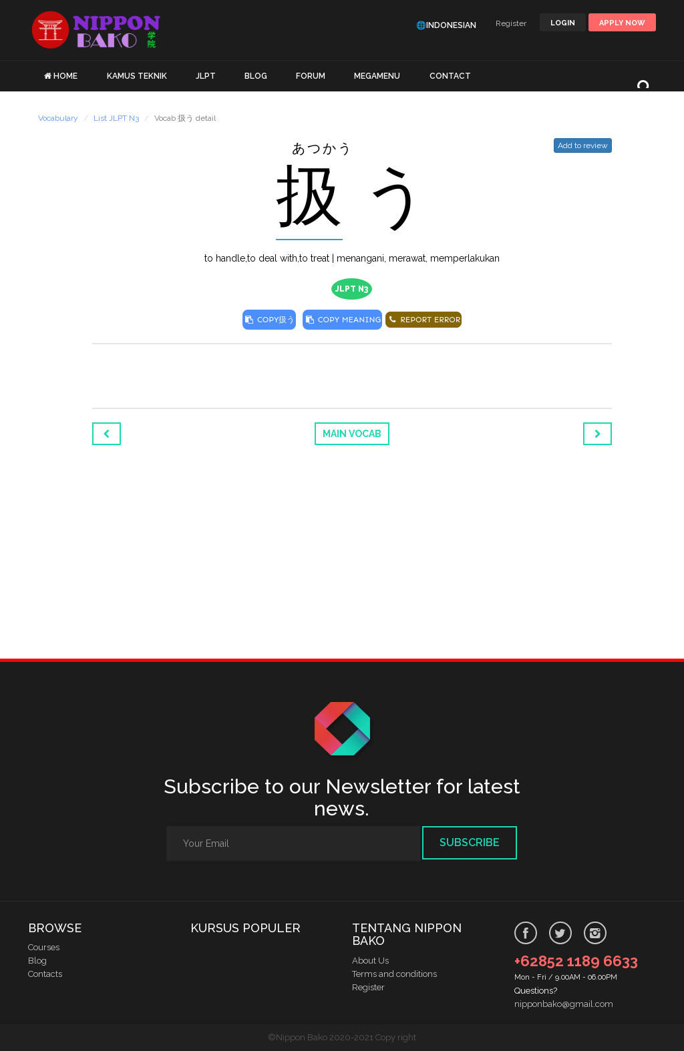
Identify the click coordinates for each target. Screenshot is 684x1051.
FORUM (310, 76)
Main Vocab (352, 433)
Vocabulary (58, 118)
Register (511, 23)
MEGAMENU (377, 76)
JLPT (206, 76)
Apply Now (622, 23)
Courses (43, 947)
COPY (269, 319)
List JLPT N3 (116, 118)
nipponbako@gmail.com (563, 1004)
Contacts (45, 974)
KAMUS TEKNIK (137, 76)
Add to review (583, 145)
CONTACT (450, 76)
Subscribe (470, 842)
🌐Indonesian (446, 25)
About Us (370, 961)
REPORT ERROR (423, 319)
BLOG (255, 76)
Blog (37, 961)
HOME (65, 76)
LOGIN (562, 23)
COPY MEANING (342, 319)
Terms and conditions (394, 974)
